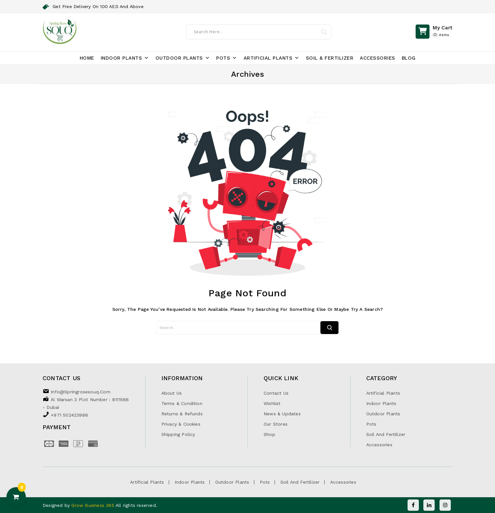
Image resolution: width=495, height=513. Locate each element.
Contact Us (276, 393)
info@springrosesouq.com (80, 391)
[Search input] (255, 31)
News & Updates (282, 413)
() (442, 32)
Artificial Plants (271, 58)
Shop (269, 434)
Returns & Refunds (182, 413)
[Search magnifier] (323, 31)
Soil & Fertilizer (330, 58)
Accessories (377, 58)
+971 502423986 (69, 415)
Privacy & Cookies (180, 424)
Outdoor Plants (183, 58)
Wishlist (272, 403)
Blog (409, 58)
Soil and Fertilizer (386, 434)
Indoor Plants (125, 58)
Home (87, 58)
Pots (226, 58)
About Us (171, 393)
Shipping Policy (178, 434)
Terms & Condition (181, 403)
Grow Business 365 (93, 505)
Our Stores (276, 424)
